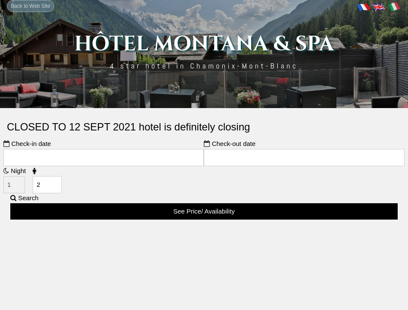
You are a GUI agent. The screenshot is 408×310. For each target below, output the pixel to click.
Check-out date (229, 143)
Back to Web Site (30, 6)
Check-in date (27, 143)
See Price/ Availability (204, 211)
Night (14, 170)
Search (24, 198)
